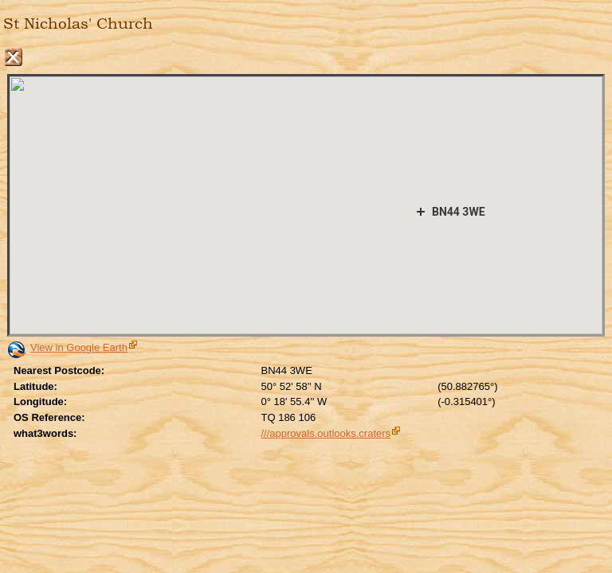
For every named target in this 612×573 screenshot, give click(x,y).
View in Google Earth (79, 347)
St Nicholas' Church (78, 24)
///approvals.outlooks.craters (326, 433)
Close (13, 57)
